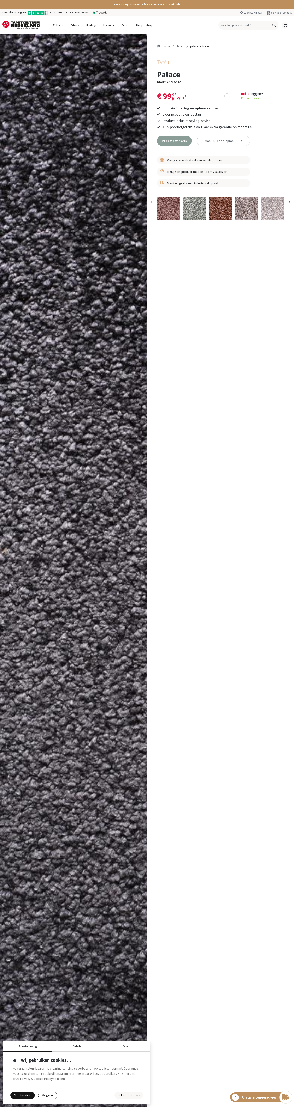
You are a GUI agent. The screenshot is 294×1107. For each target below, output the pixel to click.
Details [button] (77, 1046)
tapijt (180, 46)
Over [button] (126, 1046)
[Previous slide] (151, 202)
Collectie (58, 25)
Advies (75, 25)
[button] (147, 4)
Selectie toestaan (129, 1095)
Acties (125, 25)
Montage (91, 25)
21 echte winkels (253, 12)
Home (163, 46)
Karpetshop (144, 25)
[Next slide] (289, 202)
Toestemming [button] (28, 1046)
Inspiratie (109, 25)
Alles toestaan (22, 1095)
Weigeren (48, 1095)
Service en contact (281, 12)
